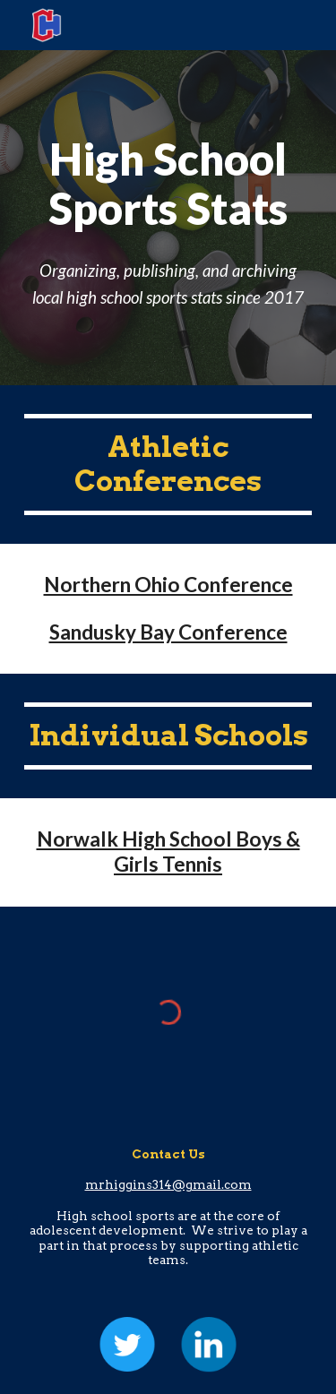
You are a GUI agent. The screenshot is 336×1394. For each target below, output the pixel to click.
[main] (168, 217)
